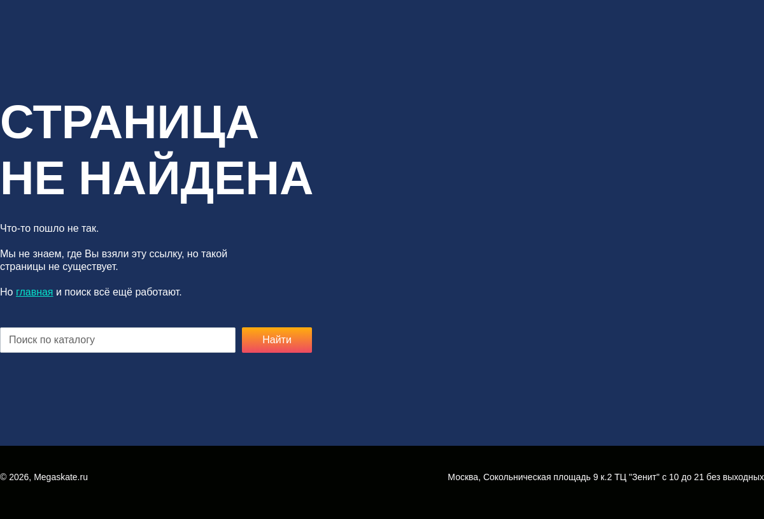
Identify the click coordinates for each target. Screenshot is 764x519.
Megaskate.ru (61, 477)
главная (34, 292)
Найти (277, 339)
